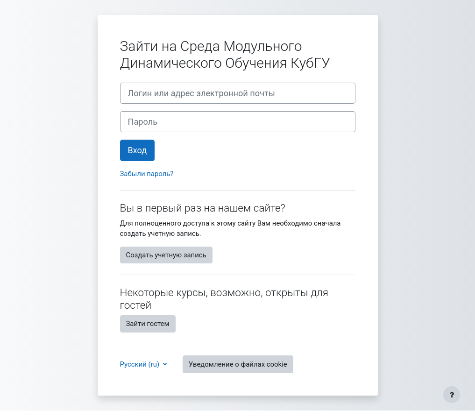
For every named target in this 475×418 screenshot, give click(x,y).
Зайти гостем (148, 323)
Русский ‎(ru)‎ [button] (140, 364)
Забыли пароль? (147, 174)
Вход (137, 150)
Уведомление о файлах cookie (238, 364)
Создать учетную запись (166, 255)
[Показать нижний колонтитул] (451, 394)
